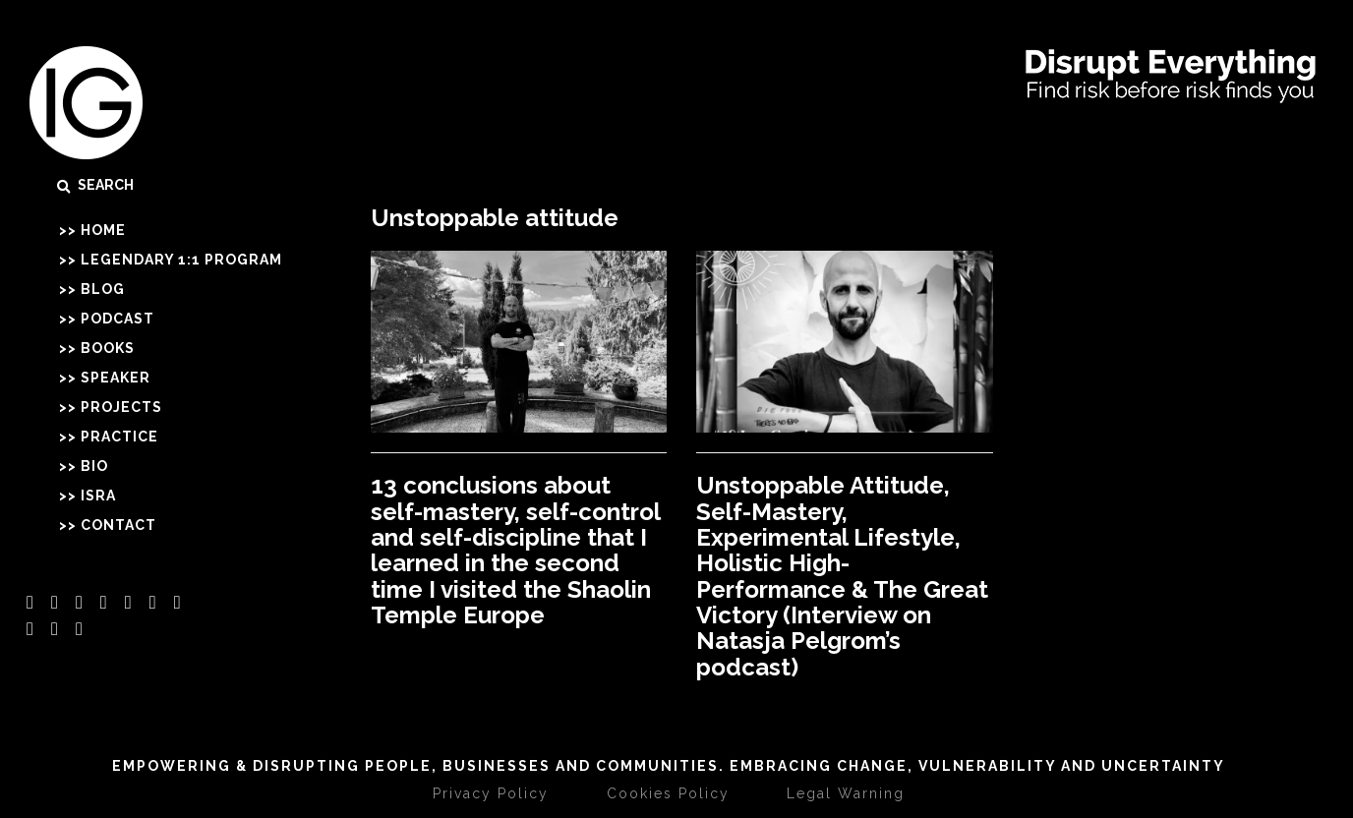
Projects (121, 407)
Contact (118, 525)
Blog (103, 289)
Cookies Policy (668, 793)
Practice (119, 436)
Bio (94, 466)
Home (103, 230)
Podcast (117, 318)
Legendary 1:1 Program (181, 259)
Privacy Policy (491, 793)
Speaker (115, 377)
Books (108, 348)
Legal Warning (846, 793)
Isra (98, 495)
